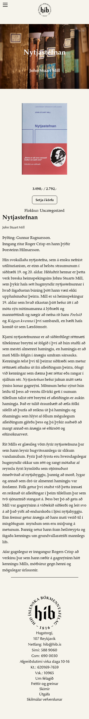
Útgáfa (44, 694)
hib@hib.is (52, 645)
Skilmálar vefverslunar (44, 700)
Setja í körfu (45, 200)
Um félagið (44, 679)
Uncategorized (52, 211)
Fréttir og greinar (44, 684)
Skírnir (44, 689)
